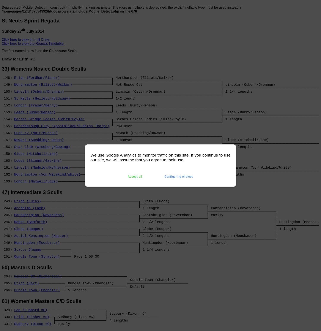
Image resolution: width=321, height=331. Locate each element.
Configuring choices (179, 176)
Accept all (135, 176)
